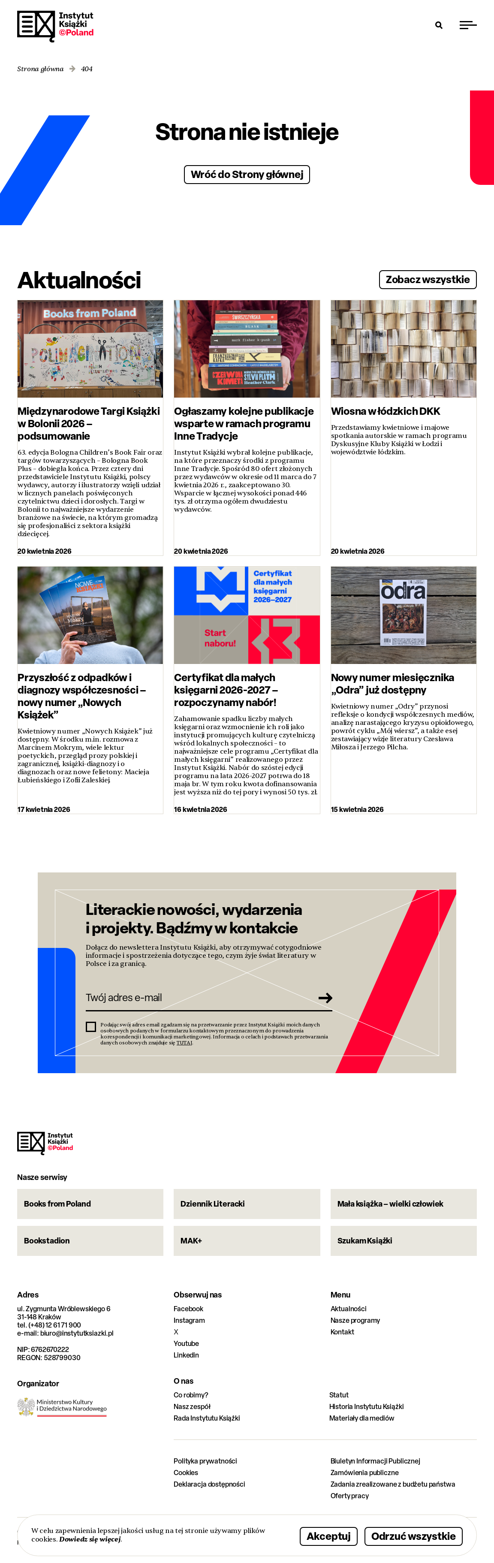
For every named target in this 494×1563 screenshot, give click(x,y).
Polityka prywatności (205, 1461)
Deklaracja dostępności (209, 1484)
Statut (339, 1395)
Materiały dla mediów (362, 1418)
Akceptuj (329, 1536)
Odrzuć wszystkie (413, 1536)
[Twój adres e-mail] (197, 997)
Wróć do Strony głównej (247, 174)
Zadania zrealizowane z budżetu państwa (393, 1484)
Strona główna (40, 69)
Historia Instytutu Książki (366, 1407)
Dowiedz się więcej (89, 1539)
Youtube (186, 1344)
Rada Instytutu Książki (207, 1418)
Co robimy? (191, 1395)
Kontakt (342, 1332)
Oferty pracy (350, 1496)
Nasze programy (355, 1320)
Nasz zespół (192, 1407)
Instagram (189, 1320)
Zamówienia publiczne (365, 1473)
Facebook (188, 1309)
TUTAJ (184, 1042)
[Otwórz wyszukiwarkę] (439, 24)
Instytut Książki (55, 26)
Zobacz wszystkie (428, 279)
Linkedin (186, 1355)
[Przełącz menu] (468, 25)
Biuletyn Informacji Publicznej (375, 1461)
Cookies (186, 1473)
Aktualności (349, 1309)
